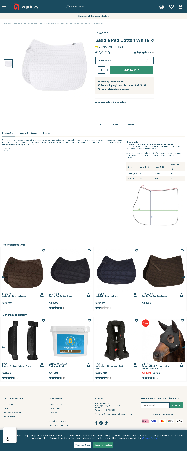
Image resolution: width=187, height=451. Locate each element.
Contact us (8, 403)
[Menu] (15, 429)
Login (6, 408)
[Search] (108, 6)
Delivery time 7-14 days (111, 47)
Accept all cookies (103, 445)
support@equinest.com (122, 413)
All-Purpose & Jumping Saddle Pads (59, 23)
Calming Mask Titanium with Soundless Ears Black (155, 366)
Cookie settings (82, 445)
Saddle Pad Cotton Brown (14, 295)
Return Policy (9, 416)
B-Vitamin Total (56, 365)
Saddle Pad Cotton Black (60, 295)
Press (51, 416)
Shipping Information (58, 420)
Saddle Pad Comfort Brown (154, 295)
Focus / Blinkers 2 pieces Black (16, 365)
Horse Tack (17, 23)
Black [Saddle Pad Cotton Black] (115, 125)
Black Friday (54, 408)
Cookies (53, 412)
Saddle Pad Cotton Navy (106, 295)
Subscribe (177, 404)
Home (4, 23)
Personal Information (12, 412)
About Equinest (55, 403)
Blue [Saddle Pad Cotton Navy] (100, 125)
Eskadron (101, 33)
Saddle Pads (32, 23)
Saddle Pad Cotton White (92, 23)
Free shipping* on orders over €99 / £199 (123, 85)
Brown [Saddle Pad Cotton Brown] (131, 125)
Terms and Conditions (58, 424)
